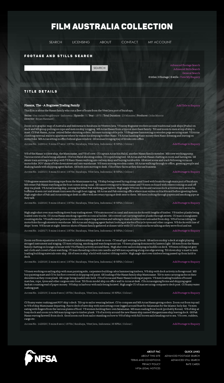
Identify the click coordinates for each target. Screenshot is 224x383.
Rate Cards (193, 364)
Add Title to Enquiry (188, 105)
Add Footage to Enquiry (186, 144)
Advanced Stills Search (186, 69)
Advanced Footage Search (185, 65)
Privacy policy (151, 364)
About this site (150, 356)
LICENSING (81, 42)
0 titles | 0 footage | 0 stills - (164, 77)
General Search (191, 73)
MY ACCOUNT (160, 42)
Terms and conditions (145, 360)
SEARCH (55, 42)
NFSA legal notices (147, 368)
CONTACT (129, 42)
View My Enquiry (190, 77)
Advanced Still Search (185, 360)
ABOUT (105, 42)
